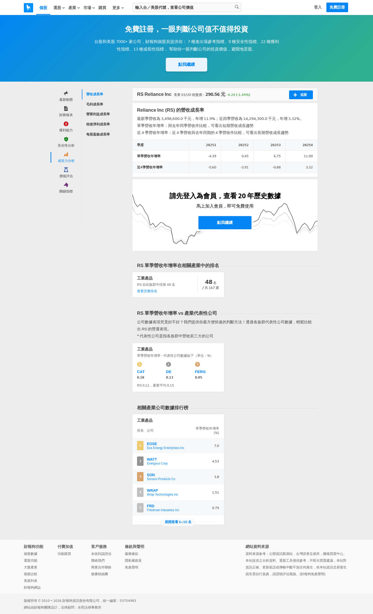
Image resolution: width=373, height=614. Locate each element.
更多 (118, 7)
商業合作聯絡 (101, 567)
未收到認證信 (101, 554)
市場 (89, 7)
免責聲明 (131, 567)
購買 (102, 7)
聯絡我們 (98, 560)
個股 (43, 7)
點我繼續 (186, 64)
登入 (318, 7)
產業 (74, 7)
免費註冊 (337, 7)
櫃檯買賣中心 (333, 554)
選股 (59, 7)
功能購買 (64, 554)
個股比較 (30, 574)
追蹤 (300, 95)
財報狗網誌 (32, 587)
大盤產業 (30, 567)
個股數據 (30, 554)
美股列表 (30, 581)
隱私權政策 (133, 560)
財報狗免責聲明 (312, 574)
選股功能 (30, 560)
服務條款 (131, 554)
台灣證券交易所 (308, 554)
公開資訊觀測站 (281, 554)
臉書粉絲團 (99, 574)
